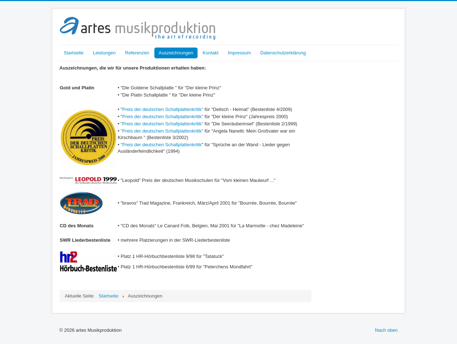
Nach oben (386, 330)
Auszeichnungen (176, 52)
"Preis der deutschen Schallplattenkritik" (162, 123)
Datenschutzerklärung (283, 52)
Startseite (73, 52)
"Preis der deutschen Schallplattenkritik (161, 144)
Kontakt (210, 52)
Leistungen (104, 52)
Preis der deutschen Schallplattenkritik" (162, 109)
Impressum (239, 52)
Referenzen (137, 52)
